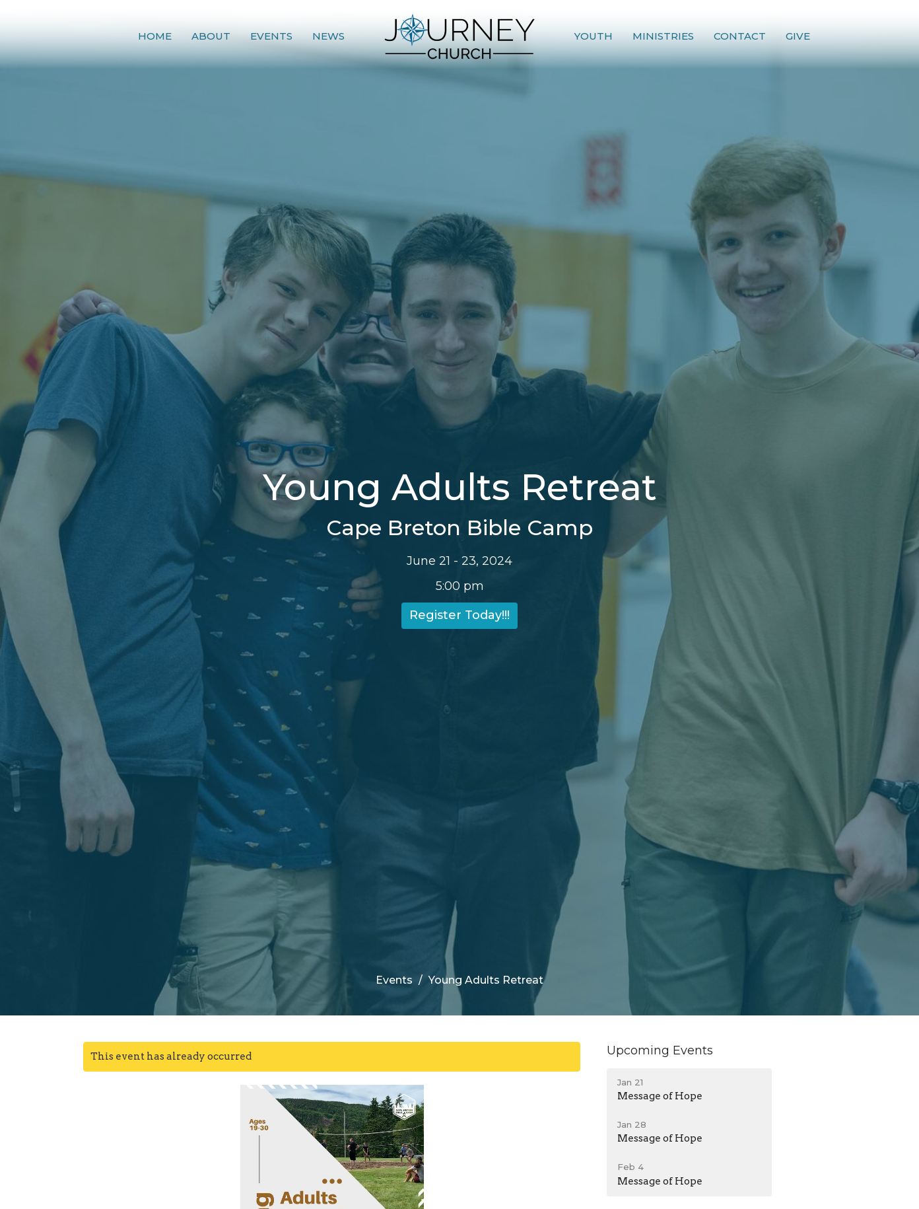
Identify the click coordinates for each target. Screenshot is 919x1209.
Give (798, 36)
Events (271, 36)
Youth (593, 36)
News (328, 36)
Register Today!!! (459, 615)
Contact (740, 36)
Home (155, 36)
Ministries (663, 36)
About (210, 36)
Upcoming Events (660, 1050)
